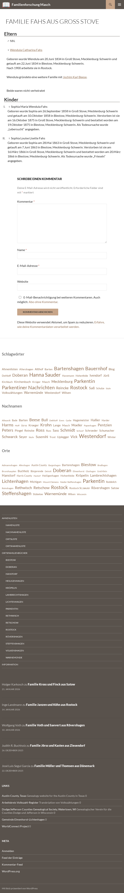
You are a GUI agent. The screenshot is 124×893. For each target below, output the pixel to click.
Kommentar (26, 201)
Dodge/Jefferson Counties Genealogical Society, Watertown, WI (39, 809)
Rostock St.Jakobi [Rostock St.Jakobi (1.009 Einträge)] (79, 488)
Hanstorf (12, 573)
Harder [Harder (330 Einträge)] (105, 420)
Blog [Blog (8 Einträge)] (112, 369)
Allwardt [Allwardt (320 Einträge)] (6, 420)
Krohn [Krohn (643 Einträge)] (46, 424)
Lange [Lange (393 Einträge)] (57, 425)
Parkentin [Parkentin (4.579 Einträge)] (94, 481)
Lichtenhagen (14, 601)
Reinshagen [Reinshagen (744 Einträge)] (7, 488)
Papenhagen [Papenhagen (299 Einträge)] (90, 425)
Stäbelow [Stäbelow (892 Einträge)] (38, 494)
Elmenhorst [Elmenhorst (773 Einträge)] (78, 471)
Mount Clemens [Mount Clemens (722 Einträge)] (51, 482)
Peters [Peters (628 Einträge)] (7, 430)
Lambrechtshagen (17, 594)
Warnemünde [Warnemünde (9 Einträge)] (33, 393)
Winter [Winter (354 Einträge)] (112, 437)
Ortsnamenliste (16, 546)
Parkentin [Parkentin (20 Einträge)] (84, 381)
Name (22, 250)
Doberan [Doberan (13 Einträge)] (20, 375)
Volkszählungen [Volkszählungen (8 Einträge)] (12, 392)
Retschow (12, 622)
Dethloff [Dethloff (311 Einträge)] (53, 420)
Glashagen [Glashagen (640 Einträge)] (91, 471)
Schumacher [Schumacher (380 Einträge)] (106, 430)
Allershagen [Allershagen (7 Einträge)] (26, 369)
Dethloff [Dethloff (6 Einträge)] (6, 375)
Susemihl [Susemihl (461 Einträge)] (42, 437)
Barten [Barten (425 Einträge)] (23, 420)
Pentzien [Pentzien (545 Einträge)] (105, 425)
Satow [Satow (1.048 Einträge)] (115, 488)
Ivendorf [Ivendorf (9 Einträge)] (96, 375)
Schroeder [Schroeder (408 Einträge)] (91, 430)
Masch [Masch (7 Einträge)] (46, 381)
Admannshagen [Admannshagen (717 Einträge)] (9, 465)
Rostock (11, 629)
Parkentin (12, 608)
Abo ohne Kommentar (43, 302)
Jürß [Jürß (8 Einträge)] (106, 375)
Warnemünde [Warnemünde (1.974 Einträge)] (55, 493)
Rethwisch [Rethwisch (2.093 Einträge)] (23, 487)
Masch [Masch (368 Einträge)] (66, 425)
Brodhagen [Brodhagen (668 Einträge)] (103, 465)
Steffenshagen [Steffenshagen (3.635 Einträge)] (16, 493)
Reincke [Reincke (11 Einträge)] (62, 388)
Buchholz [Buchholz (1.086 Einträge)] (23, 471)
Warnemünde (14, 657)
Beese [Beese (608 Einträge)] (34, 419)
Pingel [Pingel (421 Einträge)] (19, 430)
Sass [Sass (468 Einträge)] (56, 430)
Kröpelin (11, 587)
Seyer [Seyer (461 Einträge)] (23, 437)
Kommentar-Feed (12, 864)
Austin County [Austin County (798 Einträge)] (39, 465)
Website (22, 281)
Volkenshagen (15, 650)
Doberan (11, 567)
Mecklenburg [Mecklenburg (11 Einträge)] (62, 381)
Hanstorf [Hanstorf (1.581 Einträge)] (8, 475)
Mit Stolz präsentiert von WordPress (20, 888)
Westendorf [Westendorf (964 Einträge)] (92, 436)
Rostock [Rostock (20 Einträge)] (79, 387)
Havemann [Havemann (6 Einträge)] (68, 375)
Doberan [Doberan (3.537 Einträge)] (62, 470)
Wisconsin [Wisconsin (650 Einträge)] (81, 494)
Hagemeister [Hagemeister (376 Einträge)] (81, 420)
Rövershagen (14, 636)
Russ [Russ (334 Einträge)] (48, 430)
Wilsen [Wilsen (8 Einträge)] (66, 392)
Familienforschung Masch (31, 4)
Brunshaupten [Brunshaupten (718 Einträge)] (9, 471)
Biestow (11, 560)
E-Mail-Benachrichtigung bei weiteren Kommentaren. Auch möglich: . (58, 299)
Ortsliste (11, 539)
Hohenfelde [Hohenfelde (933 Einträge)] (67, 475)
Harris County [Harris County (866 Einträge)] (24, 475)
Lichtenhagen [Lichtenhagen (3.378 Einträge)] (15, 481)
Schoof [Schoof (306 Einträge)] (80, 430)
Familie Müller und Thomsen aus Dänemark (64, 766)
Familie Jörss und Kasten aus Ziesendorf (57, 745)
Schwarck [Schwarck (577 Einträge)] (10, 436)
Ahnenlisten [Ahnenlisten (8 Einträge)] (10, 369)
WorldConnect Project (15, 826)
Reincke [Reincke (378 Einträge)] (29, 430)
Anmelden (8, 851)
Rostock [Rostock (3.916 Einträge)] (59, 487)
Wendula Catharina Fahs (26, 50)
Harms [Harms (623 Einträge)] (7, 424)
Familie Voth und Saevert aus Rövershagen (55, 725)
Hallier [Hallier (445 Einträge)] (95, 420)
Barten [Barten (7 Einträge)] (49, 369)
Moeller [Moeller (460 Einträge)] (76, 425)
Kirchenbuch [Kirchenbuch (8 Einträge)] (22, 381)
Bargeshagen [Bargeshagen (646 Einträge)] (54, 465)
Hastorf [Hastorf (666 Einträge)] (37, 476)
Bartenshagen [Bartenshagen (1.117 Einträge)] (71, 465)
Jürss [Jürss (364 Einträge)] (24, 425)
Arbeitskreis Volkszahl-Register (20, 802)
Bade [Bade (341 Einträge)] (14, 420)
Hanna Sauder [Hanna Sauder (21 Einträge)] (45, 375)
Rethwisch (12, 615)
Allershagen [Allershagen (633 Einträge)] (24, 465)
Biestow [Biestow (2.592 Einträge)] (88, 464)
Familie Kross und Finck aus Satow (51, 684)
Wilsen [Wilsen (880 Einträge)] (71, 494)
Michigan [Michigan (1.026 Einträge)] (35, 481)
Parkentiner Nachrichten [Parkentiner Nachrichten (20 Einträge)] (28, 387)
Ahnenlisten (9, 518)
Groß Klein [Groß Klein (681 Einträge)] (102, 471)
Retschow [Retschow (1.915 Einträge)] (41, 487)
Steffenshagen (15, 643)
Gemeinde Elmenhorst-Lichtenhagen (23, 819)
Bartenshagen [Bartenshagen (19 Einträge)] (69, 368)
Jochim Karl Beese (75, 77)
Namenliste (13, 525)
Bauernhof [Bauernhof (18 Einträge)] (96, 368)
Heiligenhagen (15, 580)
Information (10, 664)
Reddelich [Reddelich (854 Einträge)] (111, 481)
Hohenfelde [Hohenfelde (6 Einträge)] (82, 375)
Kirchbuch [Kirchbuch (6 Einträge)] (7, 382)
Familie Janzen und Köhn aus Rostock (51, 704)
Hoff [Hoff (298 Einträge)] (17, 425)
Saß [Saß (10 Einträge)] (92, 388)
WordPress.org (11, 871)
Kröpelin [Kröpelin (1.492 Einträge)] (82, 475)
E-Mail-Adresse (28, 265)
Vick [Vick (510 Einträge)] (74, 437)
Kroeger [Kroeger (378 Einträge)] (34, 425)
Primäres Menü (119, 4)
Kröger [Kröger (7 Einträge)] (36, 381)
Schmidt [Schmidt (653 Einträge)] (67, 430)
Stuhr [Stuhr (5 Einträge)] (108, 388)
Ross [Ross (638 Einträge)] (40, 430)
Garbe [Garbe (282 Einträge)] (68, 420)
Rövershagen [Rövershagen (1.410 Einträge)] (100, 488)
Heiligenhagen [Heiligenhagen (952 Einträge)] (50, 475)
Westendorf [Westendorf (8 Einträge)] (52, 392)
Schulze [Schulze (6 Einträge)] (100, 388)
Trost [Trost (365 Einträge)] (53, 437)
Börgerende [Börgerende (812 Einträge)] (37, 471)
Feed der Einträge (12, 857)
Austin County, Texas (14, 795)
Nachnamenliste (16, 532)
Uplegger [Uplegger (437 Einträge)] (63, 437)
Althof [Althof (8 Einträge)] (39, 369)
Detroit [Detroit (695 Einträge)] (48, 471)
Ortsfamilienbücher (14, 553)
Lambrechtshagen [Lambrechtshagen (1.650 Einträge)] (103, 475)
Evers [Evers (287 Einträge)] (61, 420)
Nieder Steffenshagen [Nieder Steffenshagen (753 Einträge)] (70, 482)
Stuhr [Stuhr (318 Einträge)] (31, 437)
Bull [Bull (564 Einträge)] (44, 420)
